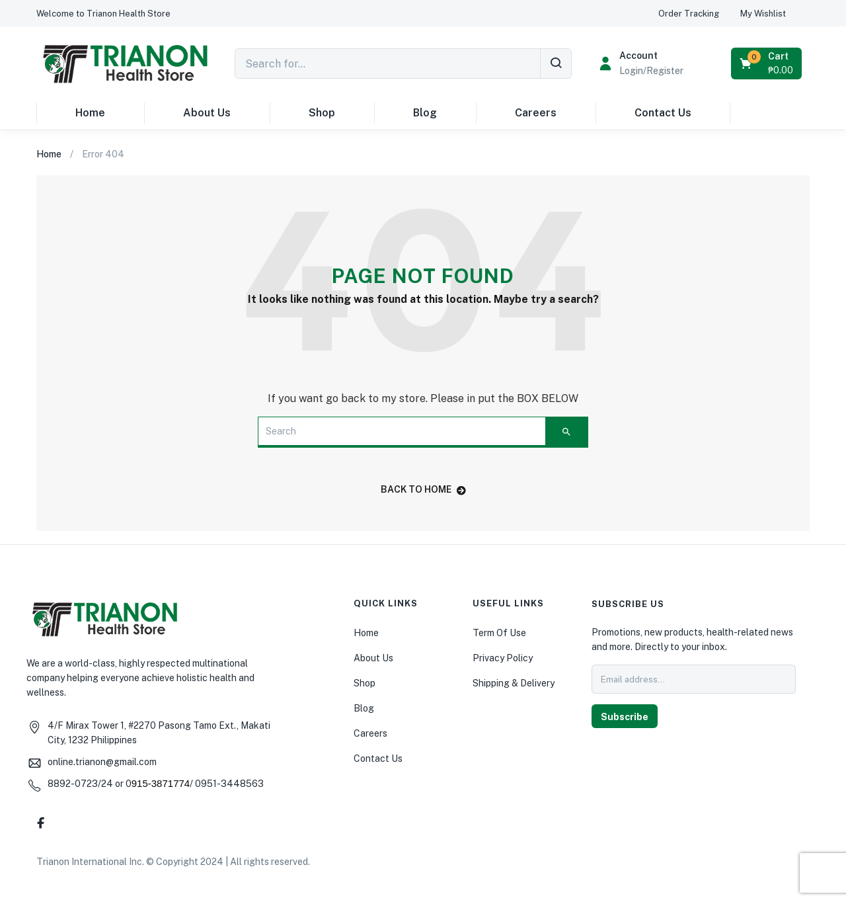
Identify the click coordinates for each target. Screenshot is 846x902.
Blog (425, 112)
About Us (207, 112)
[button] (103, 13)
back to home (423, 489)
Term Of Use (499, 633)
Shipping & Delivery (514, 683)
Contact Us (662, 112)
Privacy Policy (503, 658)
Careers (536, 112)
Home (90, 112)
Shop (322, 112)
